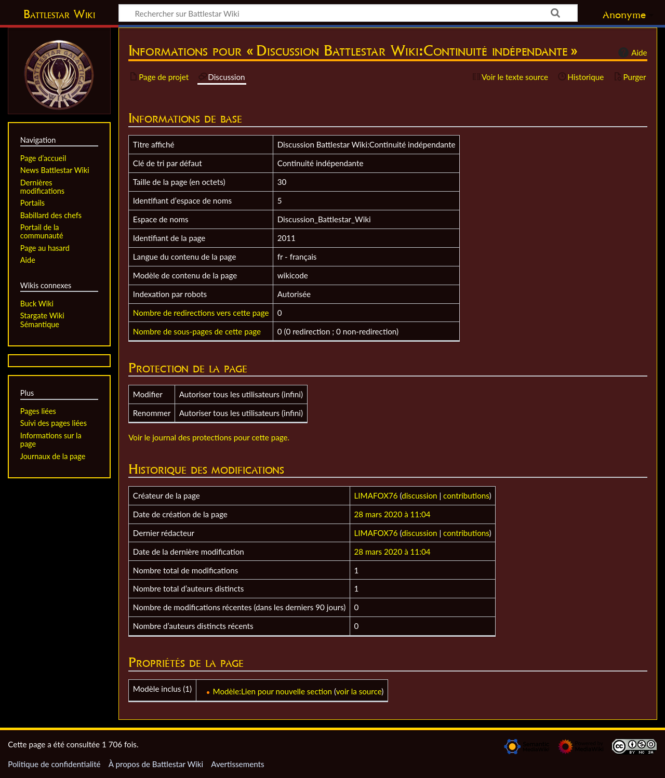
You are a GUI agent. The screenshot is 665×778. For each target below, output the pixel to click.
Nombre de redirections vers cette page (201, 312)
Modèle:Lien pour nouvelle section (272, 691)
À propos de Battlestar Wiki (156, 764)
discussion (419, 495)
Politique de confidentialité (54, 764)
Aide (631, 52)
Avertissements (237, 764)
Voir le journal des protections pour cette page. (208, 437)
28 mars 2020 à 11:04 (392, 514)
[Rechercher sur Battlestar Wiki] (348, 13)
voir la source (359, 691)
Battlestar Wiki (59, 14)
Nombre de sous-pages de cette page (197, 331)
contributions (466, 495)
